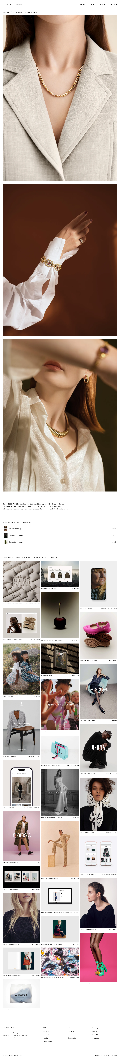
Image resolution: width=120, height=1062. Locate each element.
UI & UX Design (112, 608)
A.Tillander (17, 12)
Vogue (82, 720)
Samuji (43, 878)
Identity (29, 603)
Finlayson (83, 608)
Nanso (5, 862)
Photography (36, 603)
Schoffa (5, 1010)
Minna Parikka (7, 603)
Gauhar (5, 807)
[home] (12, 4)
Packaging (75, 765)
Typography (107, 832)
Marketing (37, 696)
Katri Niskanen (46, 817)
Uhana (82, 773)
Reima (4, 696)
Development (106, 874)
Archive (6, 12)
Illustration (74, 977)
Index (114, 1055)
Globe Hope (6, 756)
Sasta (43, 588)
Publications (36, 975)
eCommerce (75, 588)
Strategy (31, 756)
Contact (113, 5)
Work (82, 5)
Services (92, 5)
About (103, 5)
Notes (106, 1055)
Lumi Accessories (46, 944)
